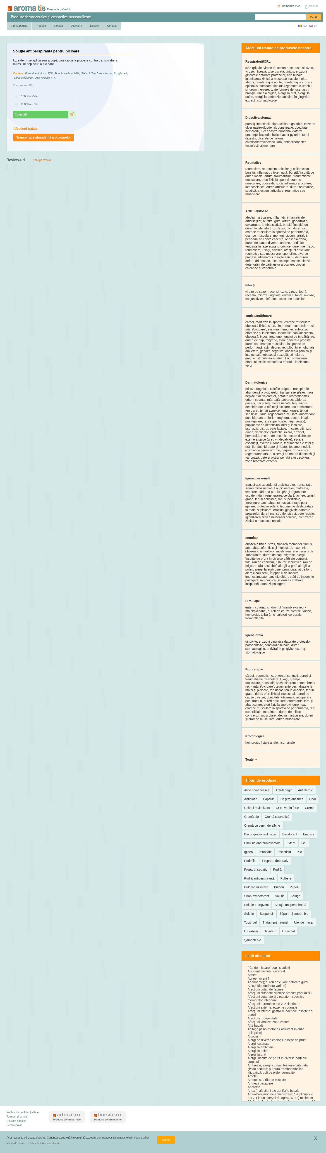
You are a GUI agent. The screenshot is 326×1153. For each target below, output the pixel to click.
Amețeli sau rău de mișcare (267, 1080)
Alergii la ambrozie (261, 1047)
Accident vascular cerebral (266, 971)
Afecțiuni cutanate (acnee (265, 989)
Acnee (252, 975)
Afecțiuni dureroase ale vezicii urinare (274, 1004)
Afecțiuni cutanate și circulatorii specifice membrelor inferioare (276, 998)
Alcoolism (254, 1036)
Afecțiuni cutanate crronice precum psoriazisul (280, 993)
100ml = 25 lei (28, 96)
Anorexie (254, 1087)
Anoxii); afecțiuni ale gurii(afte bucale (274, 1090)
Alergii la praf (257, 1054)
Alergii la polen (258, 1051)
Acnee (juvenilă (258, 978)
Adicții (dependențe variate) (267, 986)
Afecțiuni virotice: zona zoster (268, 1022)
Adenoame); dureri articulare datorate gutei (278, 982)
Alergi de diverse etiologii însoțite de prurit (277, 1040)
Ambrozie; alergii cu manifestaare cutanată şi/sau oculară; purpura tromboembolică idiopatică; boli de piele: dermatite (278, 1068)
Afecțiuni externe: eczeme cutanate (272, 1007)
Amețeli (253, 1076)
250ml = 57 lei (28, 104)
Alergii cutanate (259, 1043)
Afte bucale (256, 1025)
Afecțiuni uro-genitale (263, 1018)
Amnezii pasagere (260, 1083)
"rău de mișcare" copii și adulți (269, 967)
